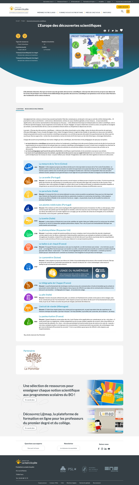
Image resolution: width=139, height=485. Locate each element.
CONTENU (20, 109)
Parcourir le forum (33, 448)
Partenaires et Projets (89, 1)
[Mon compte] (128, 11)
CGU (62, 482)
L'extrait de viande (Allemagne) (54, 306)
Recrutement (97, 482)
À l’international (75, 1)
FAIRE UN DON (123, 7)
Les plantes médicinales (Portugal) (55, 204)
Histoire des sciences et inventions (28, 55)
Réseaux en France (62, 1)
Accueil (17, 21)
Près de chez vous (93, 12)
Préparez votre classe (46, 12)
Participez (107, 12)
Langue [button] (109, 1)
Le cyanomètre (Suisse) (50, 257)
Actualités (101, 1)
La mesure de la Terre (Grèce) (53, 163)
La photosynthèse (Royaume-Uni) (55, 230)
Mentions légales (71, 482)
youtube (109, 448)
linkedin (106, 448)
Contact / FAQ (54, 482)
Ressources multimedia (34, 109)
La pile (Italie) (45, 294)
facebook (99, 448)
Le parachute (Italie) (49, 191)
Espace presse (42, 482)
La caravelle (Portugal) (50, 177)
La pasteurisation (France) (51, 316)
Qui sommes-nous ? (48, 1)
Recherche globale (84, 482)
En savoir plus (30, 399)
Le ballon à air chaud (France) (53, 243)
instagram (102, 448)
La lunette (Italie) (47, 218)
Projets (23, 21)
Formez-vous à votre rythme (71, 12)
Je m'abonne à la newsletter (68, 448)
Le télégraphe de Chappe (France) (55, 282)
